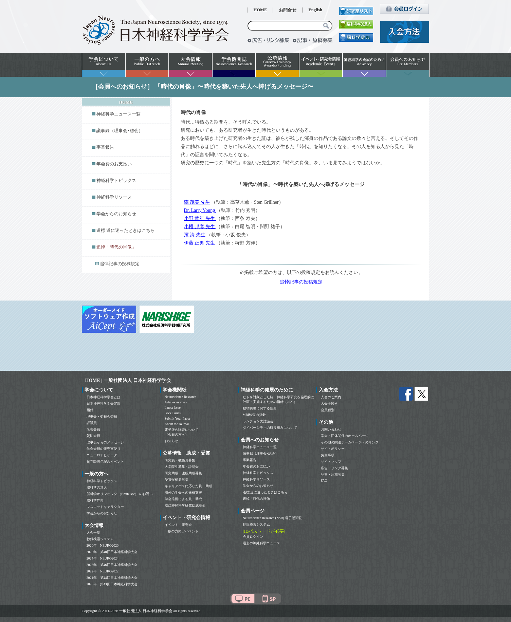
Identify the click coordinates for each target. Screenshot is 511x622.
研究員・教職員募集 (180, 460)
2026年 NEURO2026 (102, 545)
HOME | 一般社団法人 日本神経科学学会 (128, 380)
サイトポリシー (333, 449)
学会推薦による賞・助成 (183, 499)
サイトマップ (331, 461)
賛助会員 (93, 436)
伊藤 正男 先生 (199, 242)
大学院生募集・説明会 (182, 467)
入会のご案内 (331, 397)
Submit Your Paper (177, 418)
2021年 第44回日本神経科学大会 (112, 578)
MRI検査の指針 (254, 415)
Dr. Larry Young (200, 210)
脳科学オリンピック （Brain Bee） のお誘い (120, 494)
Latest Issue (173, 407)
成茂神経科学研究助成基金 (185, 505)
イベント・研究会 (178, 525)
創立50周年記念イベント (105, 461)
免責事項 (327, 455)
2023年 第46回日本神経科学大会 (112, 565)
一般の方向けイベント (182, 531)
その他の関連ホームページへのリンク (350, 442)
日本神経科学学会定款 (104, 403)
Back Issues (173, 413)
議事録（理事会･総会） (119, 130)
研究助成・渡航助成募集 (183, 473)
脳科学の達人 (97, 487)
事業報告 (105, 147)
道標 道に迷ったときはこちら (125, 230)
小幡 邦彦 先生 (200, 226)
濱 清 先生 (194, 234)
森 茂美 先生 (197, 202)
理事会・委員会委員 (102, 416)
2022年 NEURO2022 (102, 571)
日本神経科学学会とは (104, 397)
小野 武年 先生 (200, 218)
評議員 (92, 423)
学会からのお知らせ (116, 214)
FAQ (324, 480)
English (315, 9)
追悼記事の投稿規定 (120, 263)
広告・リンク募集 (334, 468)
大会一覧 (93, 532)
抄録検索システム (100, 539)
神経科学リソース (114, 197)
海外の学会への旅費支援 (183, 492)
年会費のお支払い (114, 164)
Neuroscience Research (181, 397)
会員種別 (327, 410)
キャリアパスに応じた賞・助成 (188, 486)
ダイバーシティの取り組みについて (270, 427)
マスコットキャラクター (105, 507)
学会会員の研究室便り (104, 449)
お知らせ (171, 441)
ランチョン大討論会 (258, 421)
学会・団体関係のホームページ (344, 436)
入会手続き (329, 403)
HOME (260, 9)
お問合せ (287, 10)
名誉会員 (93, 429)
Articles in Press (176, 402)
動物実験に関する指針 (260, 408)
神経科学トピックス (116, 180)
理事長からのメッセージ (105, 442)
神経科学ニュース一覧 (118, 114)
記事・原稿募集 (333, 474)
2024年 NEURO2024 (102, 558)
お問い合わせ (331, 429)
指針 (90, 410)
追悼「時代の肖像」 (258, 498)
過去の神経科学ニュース (261, 543)
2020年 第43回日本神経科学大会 (112, 584)
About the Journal (177, 424)
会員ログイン (253, 536)
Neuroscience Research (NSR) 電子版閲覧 (272, 518)
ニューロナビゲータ (102, 455)
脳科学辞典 (95, 500)
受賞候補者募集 (176, 479)
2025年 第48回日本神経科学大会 (112, 552)
